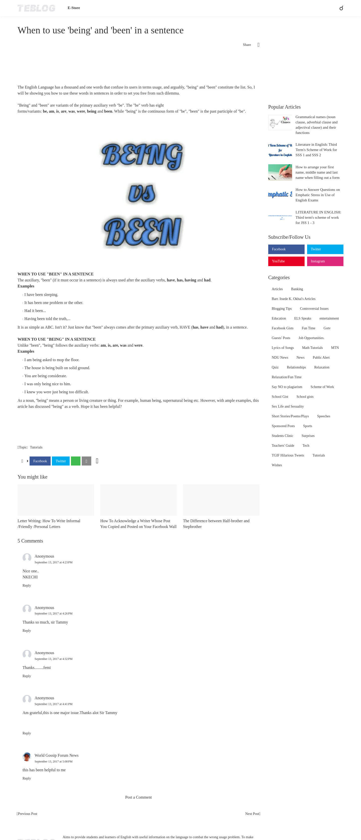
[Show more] (97, 461)
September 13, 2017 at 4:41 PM (53, 704)
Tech (306, 445)
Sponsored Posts (283, 426)
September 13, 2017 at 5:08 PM (53, 761)
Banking (297, 289)
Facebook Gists (283, 328)
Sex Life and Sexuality (288, 406)
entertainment (329, 318)
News (301, 357)
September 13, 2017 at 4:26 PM (53, 613)
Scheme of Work (322, 387)
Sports (307, 426)
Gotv (327, 328)
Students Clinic (282, 436)
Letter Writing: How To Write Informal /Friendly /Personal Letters (49, 523)
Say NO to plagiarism (287, 387)
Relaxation (321, 367)
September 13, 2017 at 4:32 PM (53, 659)
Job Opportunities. (311, 338)
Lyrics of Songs (283, 348)
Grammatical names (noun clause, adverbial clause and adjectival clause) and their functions (316, 125)
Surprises (308, 436)
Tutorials (36, 447)
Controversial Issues (314, 309)
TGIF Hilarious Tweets (288, 455)
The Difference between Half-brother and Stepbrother (216, 523)
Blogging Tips (282, 309)
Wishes (277, 465)
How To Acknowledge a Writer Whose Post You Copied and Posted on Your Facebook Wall (138, 523)
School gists (305, 397)
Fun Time (308, 328)
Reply (27, 585)
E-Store (74, 8)
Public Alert (321, 357)
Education (279, 318)
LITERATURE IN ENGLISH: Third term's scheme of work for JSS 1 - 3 (318, 217)
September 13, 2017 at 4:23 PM (53, 562)
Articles (277, 289)
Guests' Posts (281, 338)
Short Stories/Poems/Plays (290, 416)
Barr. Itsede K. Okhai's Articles (293, 299)
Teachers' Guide (283, 445)
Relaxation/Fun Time (287, 377)
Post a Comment (138, 797)
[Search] (339, 8)
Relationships (296, 367)
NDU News (280, 357)
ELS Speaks (302, 318)
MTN (335, 348)
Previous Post (27, 814)
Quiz (275, 367)
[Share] (255, 45)
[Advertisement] (138, 68)
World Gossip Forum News (56, 755)
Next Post (252, 814)
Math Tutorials (312, 348)
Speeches (323, 416)
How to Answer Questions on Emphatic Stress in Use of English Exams (318, 195)
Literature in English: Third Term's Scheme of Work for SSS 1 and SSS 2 (316, 149)
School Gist (280, 397)
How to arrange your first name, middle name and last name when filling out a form (317, 172)
